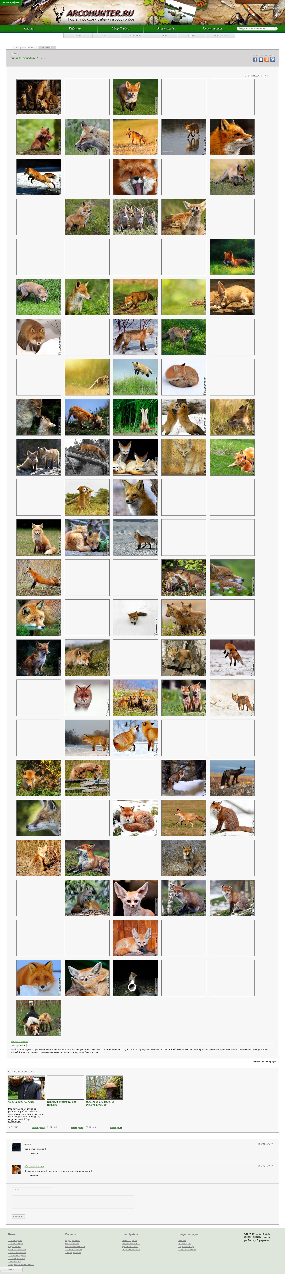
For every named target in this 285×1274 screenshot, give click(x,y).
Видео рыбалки (72, 1240)
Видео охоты (14, 1246)
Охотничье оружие (17, 1255)
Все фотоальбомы (24, 47)
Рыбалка (75, 28)
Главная (14, 57)
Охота (29, 28)
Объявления (135, 35)
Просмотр (47, 47)
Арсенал (78, 35)
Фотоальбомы (220, 35)
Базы (106, 35)
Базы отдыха (184, 1243)
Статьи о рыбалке (73, 1249)
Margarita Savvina (19, 1041)
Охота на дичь (15, 1240)
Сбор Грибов (120, 28)
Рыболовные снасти (75, 1246)
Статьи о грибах (129, 1240)
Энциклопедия (166, 28)
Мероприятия (212, 28)
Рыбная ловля (72, 1243)
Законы (182, 1240)
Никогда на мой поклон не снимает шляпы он (100, 1103)
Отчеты (163, 35)
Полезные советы (187, 1249)
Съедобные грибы (131, 1243)
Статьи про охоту (16, 1258)
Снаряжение (14, 1261)
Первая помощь (186, 1246)
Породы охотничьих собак (21, 1264)
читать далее (38, 1127)
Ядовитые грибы (130, 1246)
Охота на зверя (15, 1243)
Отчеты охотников (17, 1252)
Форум (191, 35)
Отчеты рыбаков (73, 1252)
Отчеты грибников (131, 1249)
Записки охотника (17, 1249)
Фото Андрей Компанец (21, 1101)
